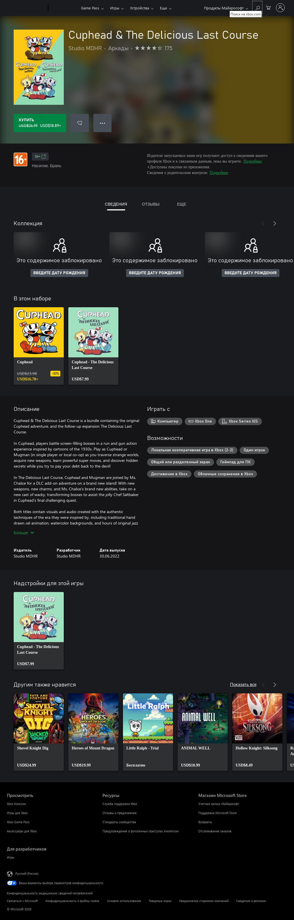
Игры (114, 7)
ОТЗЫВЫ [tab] (151, 204)
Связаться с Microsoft (22, 901)
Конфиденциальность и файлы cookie (72, 901)
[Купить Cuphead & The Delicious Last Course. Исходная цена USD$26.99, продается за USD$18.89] (40, 123)
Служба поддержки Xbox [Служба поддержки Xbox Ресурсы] (119, 804)
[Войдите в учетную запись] (280, 8)
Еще (163, 7)
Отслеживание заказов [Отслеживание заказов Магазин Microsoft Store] (214, 831)
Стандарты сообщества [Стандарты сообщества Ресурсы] (119, 822)
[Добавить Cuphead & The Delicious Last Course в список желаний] (80, 123)
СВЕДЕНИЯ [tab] (116, 204)
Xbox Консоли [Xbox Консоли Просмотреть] (16, 804)
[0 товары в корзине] (268, 7)
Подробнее (252, 161)
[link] (39, 346)
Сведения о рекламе (251, 901)
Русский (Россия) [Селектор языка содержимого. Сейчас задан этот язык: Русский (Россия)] (26, 873)
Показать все (243, 684)
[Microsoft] (26, 8)
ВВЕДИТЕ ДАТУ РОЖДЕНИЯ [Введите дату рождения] (59, 273)
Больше (24, 532)
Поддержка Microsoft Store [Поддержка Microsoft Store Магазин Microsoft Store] (217, 813)
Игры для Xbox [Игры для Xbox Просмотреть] (17, 813)
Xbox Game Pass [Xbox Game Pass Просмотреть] (18, 822)
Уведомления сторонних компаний (204, 901)
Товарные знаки (160, 901)
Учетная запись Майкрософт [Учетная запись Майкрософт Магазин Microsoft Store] (218, 804)
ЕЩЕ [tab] (181, 204)
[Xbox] (64, 8)
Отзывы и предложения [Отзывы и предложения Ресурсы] (119, 813)
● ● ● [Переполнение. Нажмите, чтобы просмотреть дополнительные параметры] (102, 122)
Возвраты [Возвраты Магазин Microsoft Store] (205, 822)
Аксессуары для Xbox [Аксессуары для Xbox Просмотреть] (22, 831)
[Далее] (274, 224)
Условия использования (124, 901)
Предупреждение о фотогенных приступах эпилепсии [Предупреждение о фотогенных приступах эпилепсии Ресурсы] (140, 831)
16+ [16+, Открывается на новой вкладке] (40, 156)
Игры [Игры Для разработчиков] (10, 857)
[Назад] (263, 224)
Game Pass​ (90, 7)
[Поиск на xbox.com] (257, 7)
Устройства (139, 7)
